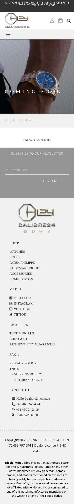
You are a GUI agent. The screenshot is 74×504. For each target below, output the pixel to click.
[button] (38, 34)
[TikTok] (49, 231)
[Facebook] (33, 231)
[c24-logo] (17, 20)
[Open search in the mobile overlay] (69, 20)
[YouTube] (25, 231)
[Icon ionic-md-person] (52, 20)
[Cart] (61, 21)
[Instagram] (41, 231)
